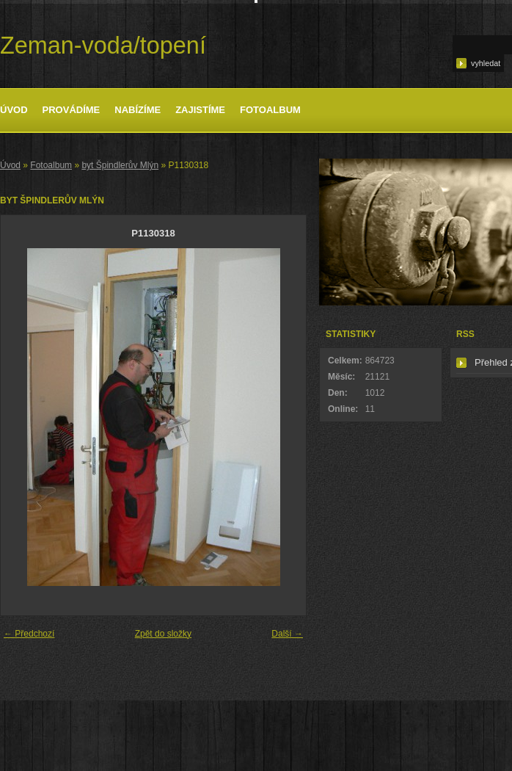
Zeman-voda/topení (103, 45)
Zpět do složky (163, 634)
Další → (287, 634)
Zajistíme (200, 109)
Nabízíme (137, 109)
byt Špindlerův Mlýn (119, 165)
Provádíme (71, 109)
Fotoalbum (270, 109)
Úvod (14, 109)
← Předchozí (29, 634)
